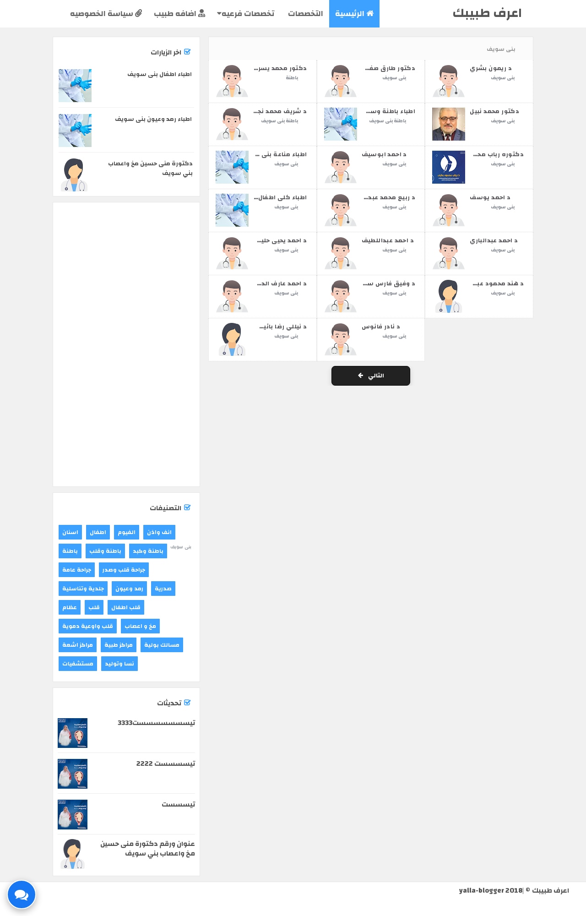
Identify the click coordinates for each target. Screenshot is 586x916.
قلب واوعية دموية (87, 626)
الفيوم (127, 532)
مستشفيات (77, 664)
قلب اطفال (126, 607)
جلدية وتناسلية (83, 588)
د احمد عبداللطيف (388, 240)
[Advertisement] (126, 241)
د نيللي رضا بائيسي (279, 326)
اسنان (70, 532)
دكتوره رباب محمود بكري (486, 154)
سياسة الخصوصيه (106, 13)
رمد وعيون (129, 588)
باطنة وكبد (148, 551)
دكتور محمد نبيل (494, 111)
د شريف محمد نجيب (278, 111)
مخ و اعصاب (140, 626)
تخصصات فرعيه (245, 13)
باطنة (292, 77)
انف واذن (159, 532)
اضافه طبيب (179, 13)
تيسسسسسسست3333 (156, 723)
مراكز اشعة (77, 645)
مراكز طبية (118, 645)
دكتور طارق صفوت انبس (378, 68)
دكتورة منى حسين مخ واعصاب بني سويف (150, 168)
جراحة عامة (76, 570)
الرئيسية (354, 13)
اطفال (98, 532)
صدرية (163, 588)
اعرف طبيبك (487, 13)
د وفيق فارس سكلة (385, 283)
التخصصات (304, 13)
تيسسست (178, 804)
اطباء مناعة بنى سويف (273, 154)
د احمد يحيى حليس (280, 240)
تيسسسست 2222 (165, 764)
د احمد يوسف (490, 197)
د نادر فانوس (381, 326)
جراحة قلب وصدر (124, 570)
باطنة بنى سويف (279, 120)
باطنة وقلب (105, 551)
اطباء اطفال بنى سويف (159, 74)
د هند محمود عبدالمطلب (487, 283)
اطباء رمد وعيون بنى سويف (153, 119)
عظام (69, 607)
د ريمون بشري (491, 68)
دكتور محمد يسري (280, 68)
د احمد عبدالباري (494, 240)
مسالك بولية (161, 645)
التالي (371, 375)
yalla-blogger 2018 (490, 890)
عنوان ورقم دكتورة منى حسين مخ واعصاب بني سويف (147, 849)
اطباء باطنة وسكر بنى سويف (372, 111)
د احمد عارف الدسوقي (274, 283)
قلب (94, 607)
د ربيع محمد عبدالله (386, 197)
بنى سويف (394, 77)
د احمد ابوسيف (384, 154)
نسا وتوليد (119, 664)
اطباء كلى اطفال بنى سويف (265, 197)
